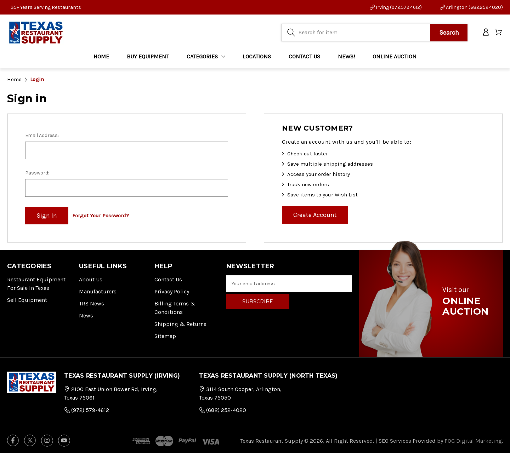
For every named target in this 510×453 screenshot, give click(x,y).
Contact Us (168, 279)
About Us (90, 279)
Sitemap (165, 336)
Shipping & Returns (180, 324)
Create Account (315, 215)
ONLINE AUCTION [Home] (394, 56)
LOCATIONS (257, 56)
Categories (206, 56)
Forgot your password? (100, 215)
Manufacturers (98, 291)
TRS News (91, 303)
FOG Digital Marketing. (473, 440)
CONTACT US (304, 56)
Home (101, 56)
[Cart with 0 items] (499, 32)
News (86, 315)
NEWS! (346, 56)
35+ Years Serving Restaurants (46, 7)
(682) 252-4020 (222, 410)
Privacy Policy (171, 291)
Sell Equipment (27, 300)
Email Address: (42, 135)
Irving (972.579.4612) (396, 7)
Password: (37, 173)
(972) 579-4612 (86, 410)
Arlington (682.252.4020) (471, 7)
